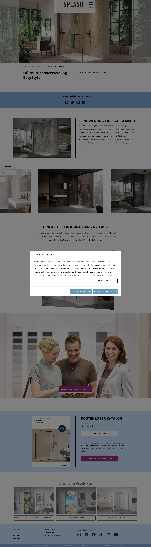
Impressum (113, 275)
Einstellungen (105, 281)
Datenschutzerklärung (90, 275)
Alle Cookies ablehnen (81, 291)
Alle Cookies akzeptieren (105, 291)
